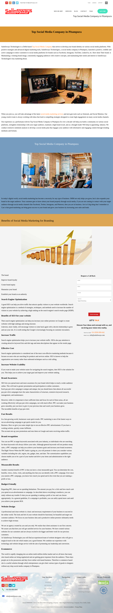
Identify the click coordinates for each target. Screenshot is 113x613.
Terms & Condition (69, 607)
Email (79, 286)
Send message (94, 314)
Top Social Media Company (42, 47)
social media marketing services (52, 114)
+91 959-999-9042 (12, 589)
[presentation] (90, 307)
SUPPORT (100, 2)
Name (79, 280)
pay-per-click (24, 409)
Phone (79, 292)
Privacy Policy (78, 607)
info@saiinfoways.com (13, 596)
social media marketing (27, 198)
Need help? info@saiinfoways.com (28, 2)
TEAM (89, 2)
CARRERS (94, 2)
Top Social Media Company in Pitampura (45, 122)
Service (79, 298)
